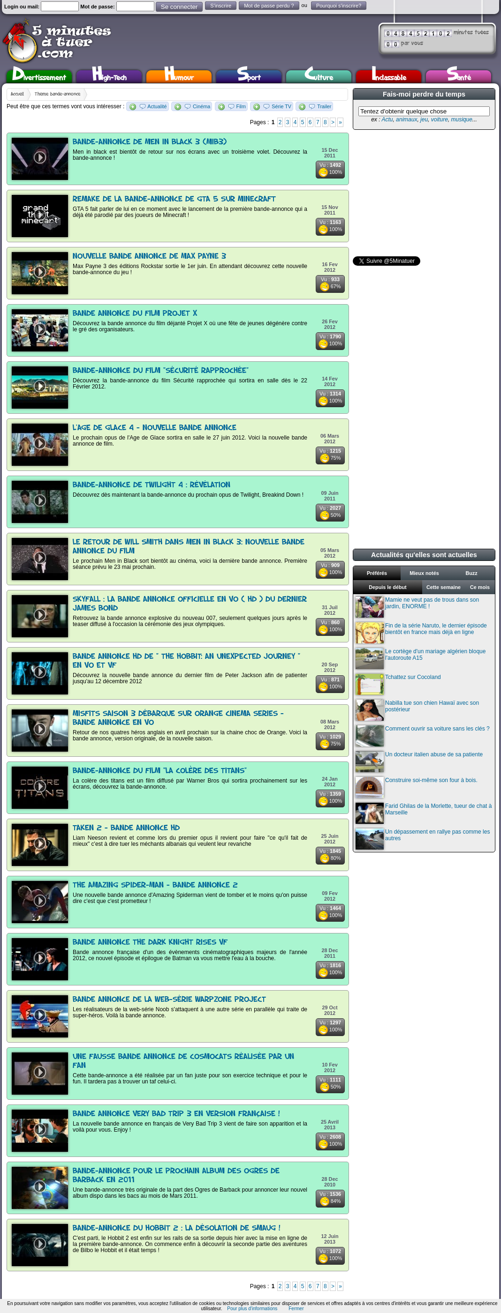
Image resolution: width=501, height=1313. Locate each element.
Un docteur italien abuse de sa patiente (419, 761)
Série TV (281, 106)
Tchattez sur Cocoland (398, 684)
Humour (179, 76)
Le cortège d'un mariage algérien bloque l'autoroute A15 (421, 658)
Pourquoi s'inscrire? (338, 5)
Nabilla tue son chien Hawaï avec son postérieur (417, 710)
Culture (318, 76)
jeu (424, 119)
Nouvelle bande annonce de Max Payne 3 (149, 256)
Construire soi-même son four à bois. (417, 787)
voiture (439, 119)
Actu (387, 119)
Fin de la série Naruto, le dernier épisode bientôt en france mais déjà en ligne (421, 632)
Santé (459, 76)
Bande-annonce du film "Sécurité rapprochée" (161, 370)
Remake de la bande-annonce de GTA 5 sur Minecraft (174, 199)
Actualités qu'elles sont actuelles (424, 555)
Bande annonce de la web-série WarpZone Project (169, 999)
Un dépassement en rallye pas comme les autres (423, 839)
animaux (406, 119)
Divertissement (39, 76)
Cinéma (201, 106)
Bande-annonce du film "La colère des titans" (160, 771)
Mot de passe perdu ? (269, 5)
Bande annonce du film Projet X (135, 313)
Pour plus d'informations (252, 1308)
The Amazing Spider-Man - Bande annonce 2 (155, 885)
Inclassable (389, 76)
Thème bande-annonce (57, 94)
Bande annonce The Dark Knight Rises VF (150, 942)
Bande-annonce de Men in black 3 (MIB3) (150, 142)
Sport (249, 76)
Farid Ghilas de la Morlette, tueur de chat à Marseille (424, 813)
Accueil (17, 94)
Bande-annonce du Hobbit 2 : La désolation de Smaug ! (177, 1228)
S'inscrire (220, 5)
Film (241, 106)
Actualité (157, 106)
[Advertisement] (423, 193)
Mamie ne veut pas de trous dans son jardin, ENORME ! (417, 607)
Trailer (324, 106)
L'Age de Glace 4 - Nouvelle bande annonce (154, 428)
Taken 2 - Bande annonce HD (126, 828)
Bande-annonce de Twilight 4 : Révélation (151, 485)
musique (461, 119)
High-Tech (109, 76)
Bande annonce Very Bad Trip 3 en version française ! (176, 1114)
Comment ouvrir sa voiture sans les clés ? (423, 735)
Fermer (296, 1308)
